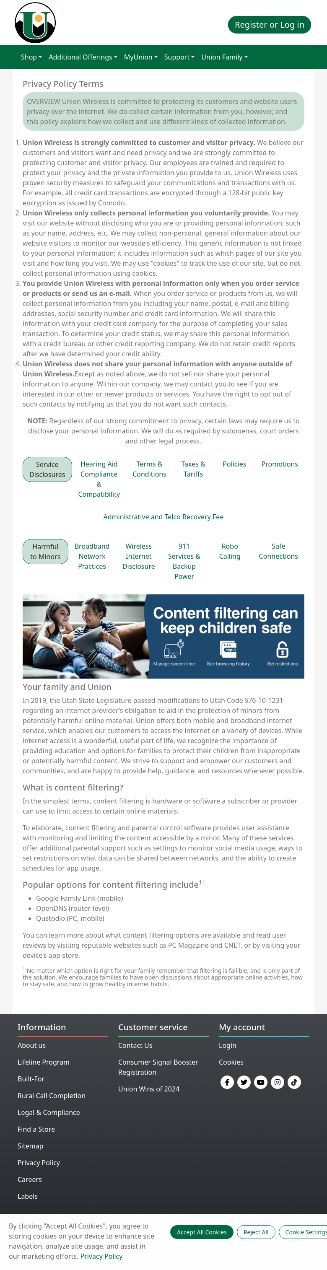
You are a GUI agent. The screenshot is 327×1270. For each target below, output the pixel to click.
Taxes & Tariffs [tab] (193, 469)
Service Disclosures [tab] (47, 469)
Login (227, 1045)
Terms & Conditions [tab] (149, 469)
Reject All (256, 1232)
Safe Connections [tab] (278, 551)
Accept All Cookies (202, 1232)
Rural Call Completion (52, 1095)
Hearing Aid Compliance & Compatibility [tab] (99, 479)
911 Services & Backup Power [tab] (184, 561)
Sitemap (31, 1146)
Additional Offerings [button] (80, 57)
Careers (30, 1179)
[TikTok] (294, 1081)
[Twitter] (244, 1081)
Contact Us (135, 1045)
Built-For (31, 1078)
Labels (28, 1196)
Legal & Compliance (49, 1112)
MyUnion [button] (138, 57)
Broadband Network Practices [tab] (92, 556)
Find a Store (36, 1129)
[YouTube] (260, 1081)
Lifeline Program (44, 1062)
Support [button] (176, 57)
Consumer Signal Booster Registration (158, 1067)
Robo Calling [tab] (230, 551)
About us (32, 1045)
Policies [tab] (234, 464)
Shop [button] (29, 57)
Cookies (231, 1062)
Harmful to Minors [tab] (45, 551)
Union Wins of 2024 (148, 1089)
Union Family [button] (221, 57)
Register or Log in (269, 24)
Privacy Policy (39, 1162)
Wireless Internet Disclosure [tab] (138, 556)
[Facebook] (227, 1081)
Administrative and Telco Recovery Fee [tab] (164, 516)
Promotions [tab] (280, 464)
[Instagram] (277, 1081)
